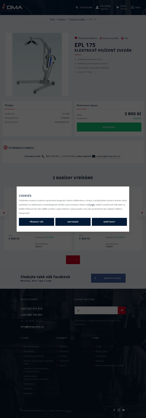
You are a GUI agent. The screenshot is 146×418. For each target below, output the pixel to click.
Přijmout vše (37, 221)
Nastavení (73, 221)
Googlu (91, 204)
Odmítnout (109, 221)
